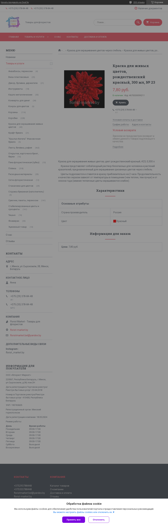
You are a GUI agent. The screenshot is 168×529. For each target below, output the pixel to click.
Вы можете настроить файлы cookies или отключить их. (82, 512)
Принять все (74, 519)
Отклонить (99, 519)
